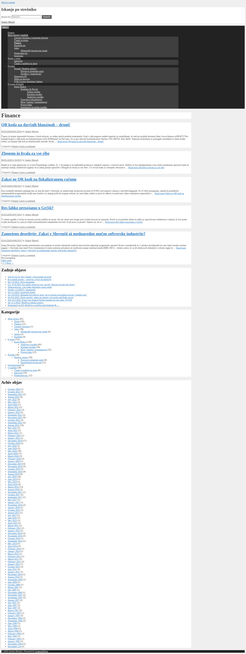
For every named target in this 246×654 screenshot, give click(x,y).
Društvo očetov (21, 357)
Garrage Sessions (22, 326)
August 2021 (13, 425)
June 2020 (12, 448)
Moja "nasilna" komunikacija (34, 350)
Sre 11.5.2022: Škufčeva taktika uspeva (25, 302)
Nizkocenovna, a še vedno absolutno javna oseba (30, 287)
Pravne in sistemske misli (32, 71)
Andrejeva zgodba (35, 97)
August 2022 (13, 397)
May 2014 (12, 543)
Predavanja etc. (21, 53)
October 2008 (14, 585)
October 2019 (14, 469)
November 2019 (15, 466)
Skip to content (8, 2)
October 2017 (14, 495)
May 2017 (12, 500)
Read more (80, 141)
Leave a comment (27, 146)
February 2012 (14, 561)
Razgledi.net (19, 45)
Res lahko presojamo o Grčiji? (27, 208)
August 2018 (13, 489)
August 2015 (13, 513)
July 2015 (12, 515)
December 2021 (15, 415)
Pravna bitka (26, 105)
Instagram (18, 56)
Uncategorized (14, 365)
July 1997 (12, 603)
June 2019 (12, 479)
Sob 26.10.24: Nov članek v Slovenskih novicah (29, 277)
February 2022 (14, 410)
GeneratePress (41, 651)
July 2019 (12, 477)
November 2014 (15, 536)
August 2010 (13, 577)
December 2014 (15, 533)
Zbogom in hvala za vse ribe (25, 153)
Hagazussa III (20, 76)
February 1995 (14, 639)
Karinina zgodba (34, 94)
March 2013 (13, 554)
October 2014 (14, 538)
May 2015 (12, 520)
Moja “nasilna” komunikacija (34, 102)
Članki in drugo (21, 40)
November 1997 (15, 595)
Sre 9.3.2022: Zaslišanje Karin (21, 292)
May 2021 (12, 428)
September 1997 (15, 597)
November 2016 (15, 505)
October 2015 (14, 510)
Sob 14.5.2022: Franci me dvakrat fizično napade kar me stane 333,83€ (40, 300)
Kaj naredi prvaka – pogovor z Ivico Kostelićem (29, 279)
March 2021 (13, 433)
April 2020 (13, 453)
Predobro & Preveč (29, 89)
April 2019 (13, 484)
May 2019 (12, 482)
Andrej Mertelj (8, 22)
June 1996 (12, 623)
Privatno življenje (16, 84)
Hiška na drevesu (22, 79)
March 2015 (13, 525)
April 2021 (13, 430)
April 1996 (13, 628)
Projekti (11, 66)
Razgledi (18, 337)
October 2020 (14, 443)
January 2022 (14, 412)
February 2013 (14, 556)
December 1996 (15, 618)
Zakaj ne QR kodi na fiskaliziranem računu (38, 179)
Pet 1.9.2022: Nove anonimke (21, 282)
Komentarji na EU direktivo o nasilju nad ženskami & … (33, 305)
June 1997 (12, 605)
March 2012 (13, 559)
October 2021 (14, 420)
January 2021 (14, 438)
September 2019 (15, 471)
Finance (17, 43)
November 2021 (15, 417)
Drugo (17, 321)
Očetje (17, 334)
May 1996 (12, 626)
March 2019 (13, 487)
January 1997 (14, 615)
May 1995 (12, 636)
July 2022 (12, 399)
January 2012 (14, 564)
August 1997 (13, 600)
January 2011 (14, 572)
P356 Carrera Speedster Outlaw (28, 81)
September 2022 (15, 394)
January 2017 (14, 502)
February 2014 (14, 549)
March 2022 (13, 407)
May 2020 (12, 451)
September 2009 (15, 579)
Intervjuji (18, 61)
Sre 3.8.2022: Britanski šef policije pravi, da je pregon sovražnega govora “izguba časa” (47, 295)
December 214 (14, 646)
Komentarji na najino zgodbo (34, 107)
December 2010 (15, 574)
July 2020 (12, 446)
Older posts (6, 260)
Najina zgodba (33, 92)
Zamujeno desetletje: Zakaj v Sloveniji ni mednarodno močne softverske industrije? (73, 234)
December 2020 (15, 441)
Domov (11, 33)
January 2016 (14, 507)
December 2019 (15, 464)
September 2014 (15, 541)
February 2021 (14, 435)
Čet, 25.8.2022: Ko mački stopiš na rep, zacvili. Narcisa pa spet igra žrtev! (41, 284)
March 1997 (13, 610)
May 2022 (12, 402)
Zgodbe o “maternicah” (31, 74)
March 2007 (13, 587)
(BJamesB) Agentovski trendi (34, 51)
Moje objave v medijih (18, 35)
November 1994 (15, 644)
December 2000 (15, 592)
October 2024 (14, 389)
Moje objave (13, 319)
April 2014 (13, 546)
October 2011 (14, 567)
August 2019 (13, 474)
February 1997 (14, 613)
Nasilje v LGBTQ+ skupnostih (21, 290)
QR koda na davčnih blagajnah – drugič (35, 125)
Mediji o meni (14, 58)
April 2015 (13, 523)
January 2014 (14, 551)
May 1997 (12, 608)
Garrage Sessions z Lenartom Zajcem (31, 38)
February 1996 (14, 633)
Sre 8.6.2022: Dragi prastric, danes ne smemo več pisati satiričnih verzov (41, 297)
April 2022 (13, 405)
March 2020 (13, 456)
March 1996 (13, 631)
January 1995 (14, 641)
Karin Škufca (20, 87)
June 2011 (12, 569)
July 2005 (12, 590)
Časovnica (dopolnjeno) (31, 99)
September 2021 (15, 423)
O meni (11, 339)
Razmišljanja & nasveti (31, 362)
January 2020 (14, 461)
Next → (10, 263)
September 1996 (15, 621)
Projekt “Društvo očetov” (25, 69)
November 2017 (15, 492)
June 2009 (12, 582)
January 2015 (14, 531)
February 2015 (14, 528)
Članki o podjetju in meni (25, 63)
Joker (16, 48)
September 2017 (15, 497)
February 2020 (14, 459)
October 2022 (14, 392)
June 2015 (12, 518)
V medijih (12, 368)
